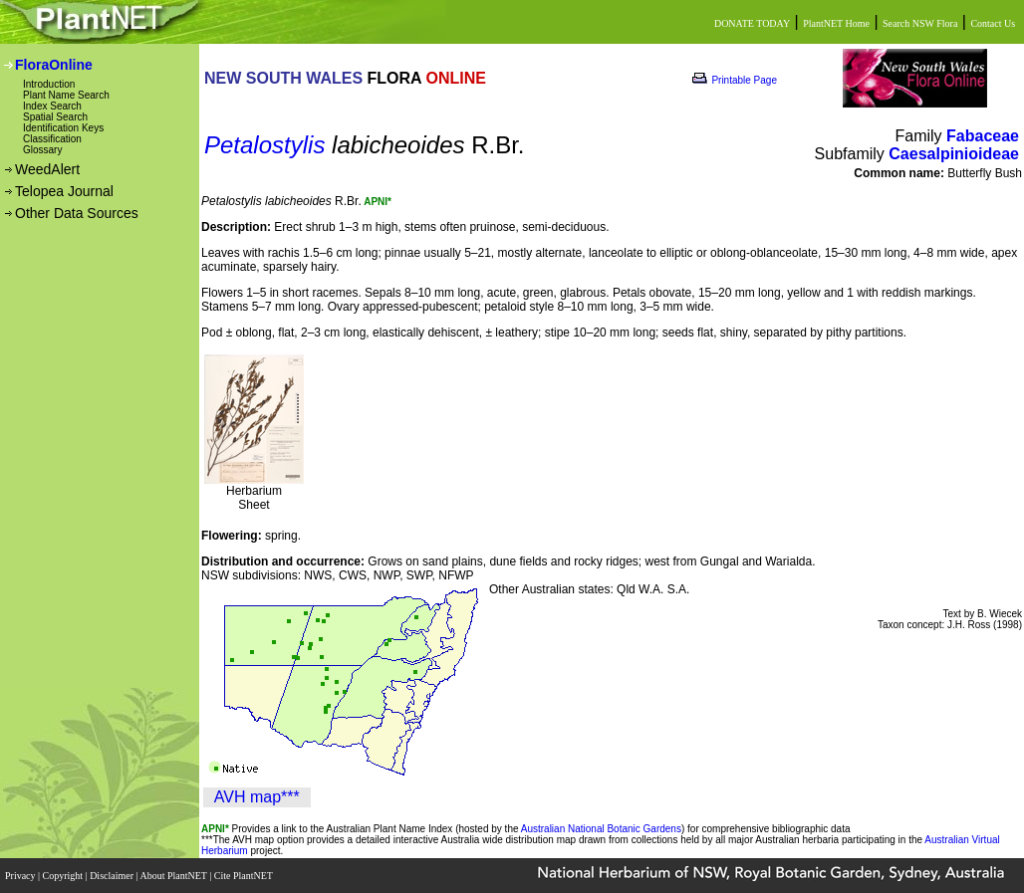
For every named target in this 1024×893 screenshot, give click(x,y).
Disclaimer (112, 875)
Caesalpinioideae (954, 153)
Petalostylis (264, 144)
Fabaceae (982, 135)
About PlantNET (174, 875)
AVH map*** (257, 796)
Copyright (64, 875)
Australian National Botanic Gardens (601, 828)
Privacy (21, 875)
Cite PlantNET (244, 875)
